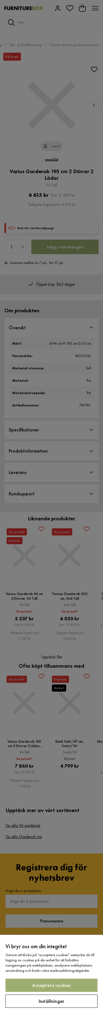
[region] (51, 975)
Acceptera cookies (51, 985)
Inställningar (51, 1001)
